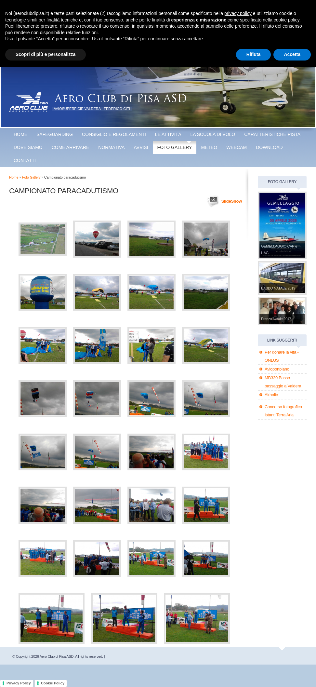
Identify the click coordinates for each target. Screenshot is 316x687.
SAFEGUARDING (54, 134)
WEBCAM (236, 147)
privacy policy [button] (238, 13)
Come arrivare (70, 147)
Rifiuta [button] (253, 54)
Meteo (209, 147)
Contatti (25, 160)
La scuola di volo (213, 134)
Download (269, 147)
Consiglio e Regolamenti (114, 134)
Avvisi (141, 147)
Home (20, 134)
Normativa (111, 147)
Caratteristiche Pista (272, 134)
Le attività (168, 134)
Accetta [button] (292, 54)
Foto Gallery (174, 147)
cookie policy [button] (286, 19)
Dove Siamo (28, 147)
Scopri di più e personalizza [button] (45, 54)
